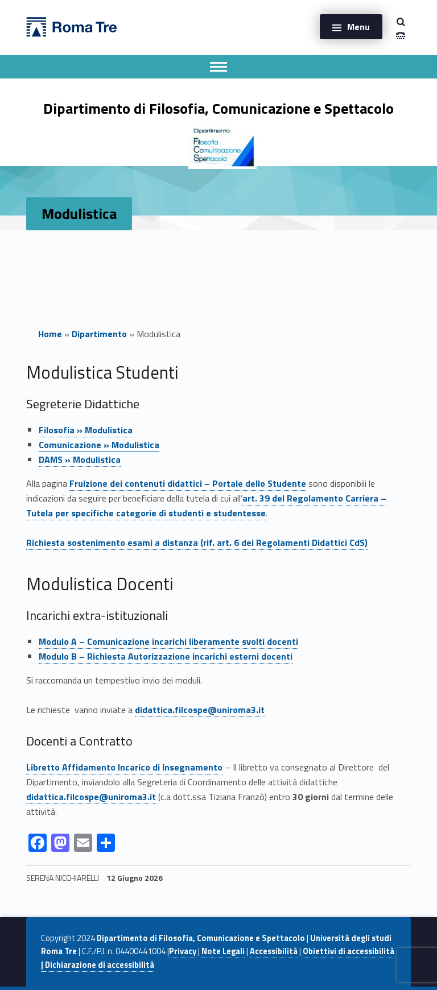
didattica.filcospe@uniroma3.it (200, 709)
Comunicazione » (99, 444)
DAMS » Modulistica (80, 459)
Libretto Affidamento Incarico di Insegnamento (124, 767)
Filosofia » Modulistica (86, 430)
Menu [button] (358, 27)
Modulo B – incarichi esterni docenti (165, 656)
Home (50, 334)
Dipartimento (99, 334)
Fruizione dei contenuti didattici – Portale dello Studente (187, 483)
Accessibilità (274, 951)
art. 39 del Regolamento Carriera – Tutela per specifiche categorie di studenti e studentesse (206, 505)
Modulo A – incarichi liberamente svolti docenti (168, 641)
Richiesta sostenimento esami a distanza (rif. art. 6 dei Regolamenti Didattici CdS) (197, 542)
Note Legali (223, 951)
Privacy (182, 951)
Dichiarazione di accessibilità (99, 965)
